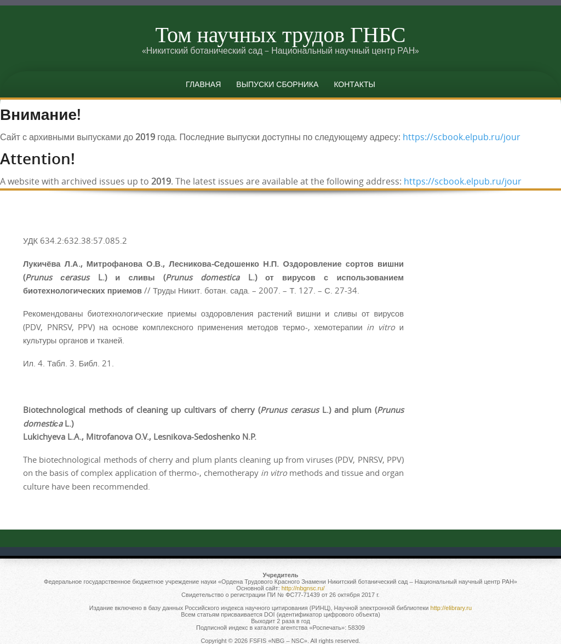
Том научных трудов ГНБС (280, 34)
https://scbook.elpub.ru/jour (461, 137)
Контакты (354, 84)
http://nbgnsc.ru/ (303, 588)
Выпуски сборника (277, 84)
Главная (203, 84)
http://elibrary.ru (451, 608)
